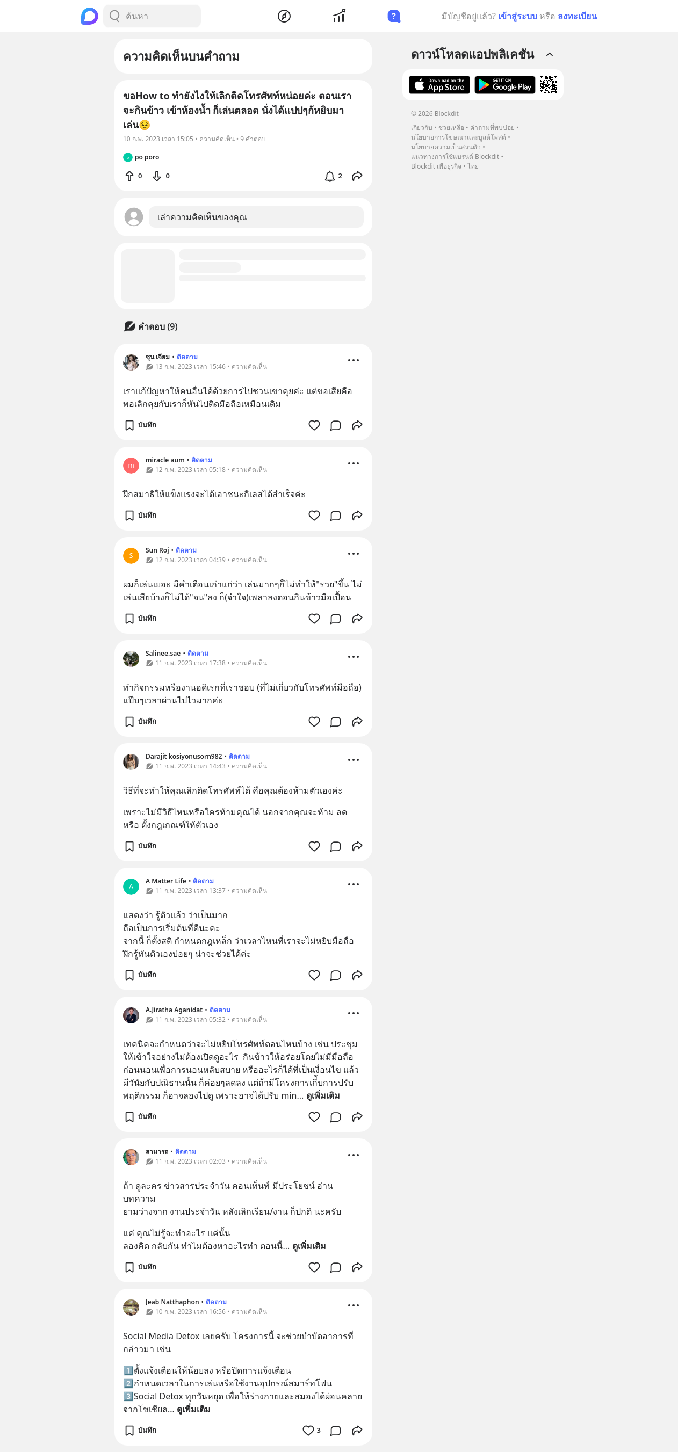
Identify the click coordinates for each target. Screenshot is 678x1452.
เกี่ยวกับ (421, 127)
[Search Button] (114, 16)
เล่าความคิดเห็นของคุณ (202, 217)
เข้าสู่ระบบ (517, 16)
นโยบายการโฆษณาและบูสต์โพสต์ (458, 137)
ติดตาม (187, 356)
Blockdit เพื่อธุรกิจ (436, 166)
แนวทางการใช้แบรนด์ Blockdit (455, 156)
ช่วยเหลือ (451, 127)
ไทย (473, 166)
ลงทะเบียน (577, 16)
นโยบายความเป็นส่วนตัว (446, 146)
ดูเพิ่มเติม (323, 1095)
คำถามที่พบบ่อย (492, 127)
